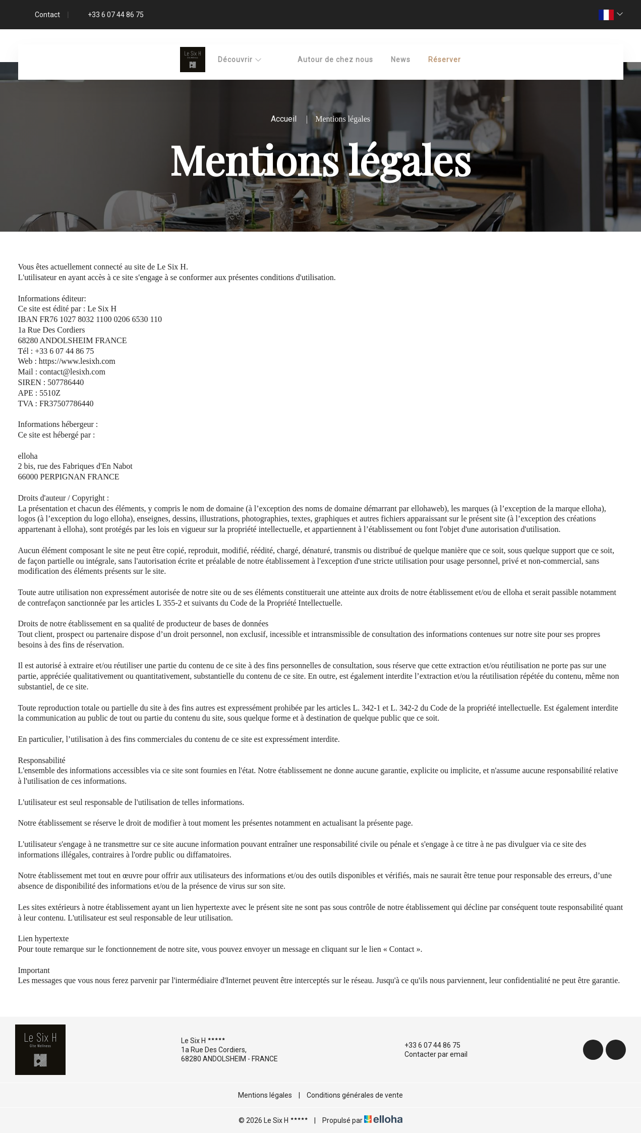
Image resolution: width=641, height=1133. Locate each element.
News (401, 60)
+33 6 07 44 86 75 (426, 1045)
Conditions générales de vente (355, 1095)
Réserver (444, 60)
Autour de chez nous (335, 60)
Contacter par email (430, 1054)
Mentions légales (265, 1095)
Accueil (284, 119)
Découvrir (240, 60)
